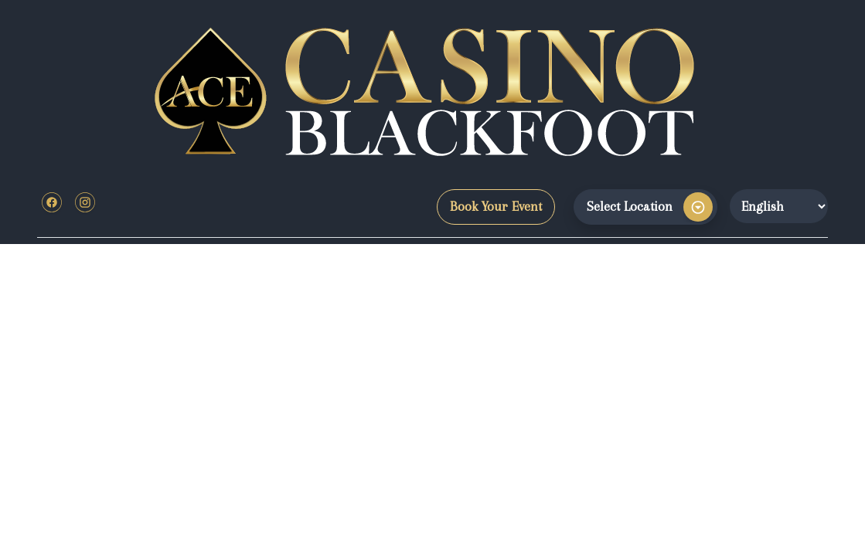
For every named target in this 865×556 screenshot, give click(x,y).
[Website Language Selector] (779, 206)
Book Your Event (496, 206)
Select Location (630, 206)
